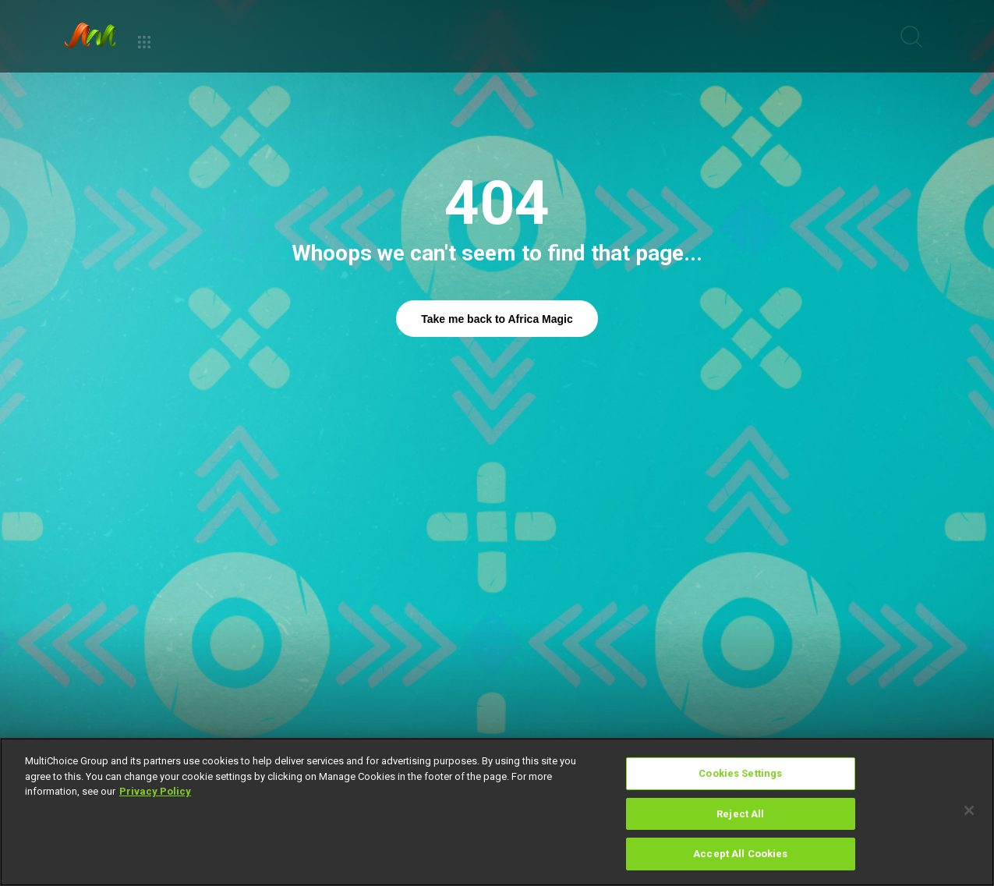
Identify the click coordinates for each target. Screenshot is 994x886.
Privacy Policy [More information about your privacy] (155, 791)
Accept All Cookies (740, 853)
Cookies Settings (740, 773)
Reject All (740, 814)
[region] (497, 812)
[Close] (969, 810)
